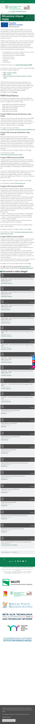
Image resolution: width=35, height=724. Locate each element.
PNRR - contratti (7, 74)
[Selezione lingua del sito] (30, 1)
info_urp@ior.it (8, 572)
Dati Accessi (22, 567)
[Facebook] (33, 356)
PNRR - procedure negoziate (10, 72)
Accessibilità (17, 567)
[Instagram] (33, 367)
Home (2, 13)
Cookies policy (12, 567)
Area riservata (30, 567)
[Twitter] (33, 359)
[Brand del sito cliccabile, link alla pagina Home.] (17, 9)
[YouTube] (33, 361)
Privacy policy (7, 567)
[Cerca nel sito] (32, 2)
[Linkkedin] (33, 364)
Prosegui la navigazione (8, 720)
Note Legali (26, 567)
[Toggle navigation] (2, 7)
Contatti (3, 567)
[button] (3, 1)
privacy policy (7, 717)
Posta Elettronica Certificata (16, 572)
